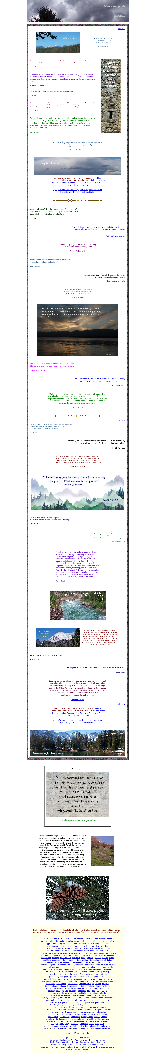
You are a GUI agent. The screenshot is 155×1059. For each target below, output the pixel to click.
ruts (57, 1014)
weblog (98, 178)
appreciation (51, 943)
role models (101, 1012)
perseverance (67, 1002)
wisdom (66, 1028)
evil (49, 967)
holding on (78, 979)
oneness (94, 998)
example (56, 967)
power (92, 1005)
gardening (105, 972)
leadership (107, 988)
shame (97, 1016)
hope (100, 979)
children (50, 950)
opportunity (50, 1000)
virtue (85, 1026)
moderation (70, 995)
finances (82, 969)
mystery (45, 998)
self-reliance (53, 1016)
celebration (72, 948)
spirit (91, 1019)
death (111, 957)
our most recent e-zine (50, 1047)
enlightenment (78, 965)
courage (55, 957)
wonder (82, 1028)
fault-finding (60, 969)
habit (88, 976)
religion (98, 1009)
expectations (74, 967)
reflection (71, 1009)
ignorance (90, 981)
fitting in (90, 969)
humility (45, 981)
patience (99, 1000)
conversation (109, 955)
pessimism (89, 1002)
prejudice (52, 1007)
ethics (44, 967)
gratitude (103, 974)
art (68, 943)
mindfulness (93, 993)
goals (76, 974)
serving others (87, 1016)
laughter (90, 988)
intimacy (62, 986)
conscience (78, 955)
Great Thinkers (67, 1047)
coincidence (78, 950)
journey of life (101, 986)
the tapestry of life (91, 1021)
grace (96, 974)
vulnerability (94, 1026)
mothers (86, 995)
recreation (62, 1009)
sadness (64, 1014)
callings (57, 948)
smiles (70, 1019)
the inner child (85, 983)
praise (99, 1005)
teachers (104, 1021)
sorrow (85, 1019)
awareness (104, 943)
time (62, 1024)
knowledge (72, 988)
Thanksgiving (64, 1040)
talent (80, 1021)
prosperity (94, 1007)
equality (104, 965)
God (82, 974)
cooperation (46, 957)
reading (53, 1009)
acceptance (88, 939)
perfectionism (55, 1002)
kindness (63, 988)
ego (110, 962)
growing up (74, 976)
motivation (95, 995)
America (83, 1040)
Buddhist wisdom (98, 1042)
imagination (108, 981)
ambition (69, 941)
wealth (46, 1028)
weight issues (56, 1028)
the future (83, 972)
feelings (74, 969)
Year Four (99, 182)
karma (55, 988)
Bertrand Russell (118, 385)
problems (76, 1007)
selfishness (75, 1016)
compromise (46, 955)
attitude (74, 943)
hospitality (108, 979)
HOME (46, 939)
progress (84, 1007)
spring (68, 1037)
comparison (54, 953)
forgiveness (107, 969)
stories (97, 1019)
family (110, 967)
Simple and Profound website (77, 185)
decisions (47, 960)
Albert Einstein (35, 67)
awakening (94, 943)
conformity (68, 955)
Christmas (54, 1040)
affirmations (71, 1049)
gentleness (62, 974)
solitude (77, 1019)
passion (83, 1000)
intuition (83, 986)
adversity (45, 941)
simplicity (50, 1019)
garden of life (94, 972)
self (89, 1014)
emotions (43, 965)
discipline (108, 960)
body (88, 946)
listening (72, 990)
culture (105, 957)
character (99, 948)
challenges (82, 948)
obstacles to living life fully (62, 1044)
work (89, 1028)
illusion (99, 981)
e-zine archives (80, 1044)
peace (106, 1000)
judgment (48, 988)
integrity (105, 983)
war (110, 1026)
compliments (111, 953)
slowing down (61, 1019)
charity (107, 948)
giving (70, 974)
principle (67, 1007)
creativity (76, 957)
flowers (98, 969)
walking (104, 1026)
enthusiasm (89, 965)
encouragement (63, 965)
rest (81, 1012)
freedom (50, 972)
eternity (112, 965)
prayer (105, 1005)
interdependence (51, 986)
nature (52, 998)
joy (110, 986)
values (62, 1026)
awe (49, 946)
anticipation (86, 941)
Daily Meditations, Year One (63, 182)
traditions (84, 1024)
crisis (83, 957)
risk (93, 1012)
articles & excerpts (106, 1047)
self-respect (64, 1016)
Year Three (89, 182)
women (74, 1028)
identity (66, 981)
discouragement (62, 962)
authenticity (84, 943)
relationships (88, 1009)
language (82, 988)
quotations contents (96, 1044)
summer (75, 1037)
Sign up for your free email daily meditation (77, 192)
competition (76, 953)
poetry (102, 1002)
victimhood (77, 1026)
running (51, 1014)
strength (105, 1019)
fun (76, 972)
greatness (53, 976)
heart (59, 979)
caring (63, 948)
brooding (104, 946)
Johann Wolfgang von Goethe (115, 281)
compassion (65, 953)
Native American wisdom (60, 1042)
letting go (60, 990)
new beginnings (78, 998)
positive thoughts (54, 1005)
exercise (64, 967)
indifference (61, 983)
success (65, 1021)
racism (46, 1009)
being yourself (72, 946)
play (97, 1002)
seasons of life (80, 1014)
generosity (52, 974)
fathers (50, 969)
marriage (52, 993)
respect (63, 1012)
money (79, 995)
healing (46, 979)
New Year (75, 1040)
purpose (103, 1007)
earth (95, 962)
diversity (74, 962)
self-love (95, 1014)
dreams (89, 962)
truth (102, 1024)
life (66, 990)
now (87, 998)
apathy (102, 941)
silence (104, 1016)
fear (68, 969)
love (93, 990)
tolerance (74, 1024)
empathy (52, 965)
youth (108, 1028)
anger (77, 941)
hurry (52, 981)
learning (51, 990)
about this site (83, 1049)
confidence (57, 955)
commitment (89, 950)
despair (72, 960)
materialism (62, 993)
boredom (95, 946)
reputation (107, 1009)
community (43, 953)
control (99, 955)
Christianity (67, 950)
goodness (88, 974)
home (86, 979)
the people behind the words (86, 1047)
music (104, 995)
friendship (59, 972)
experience (84, 967)
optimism (61, 1000)
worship (101, 1028)
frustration (69, 972)
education (103, 962)
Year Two (79, 182)
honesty (93, 979)
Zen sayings (100, 1040)
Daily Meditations (65, 939)
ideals (58, 981)
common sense (102, 950)
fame (105, 967)
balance (55, 946)
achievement (100, 939)
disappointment (96, 960)
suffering (73, 1021)
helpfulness (67, 979)
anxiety (94, 941)
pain (67, 1000)
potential (77, 1005)
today (67, 1024)
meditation (82, 993)
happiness (95, 976)
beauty (62, 946)
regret (79, 1009)
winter (86, 1037)
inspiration (96, 983)
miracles (103, 993)
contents (53, 939)
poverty (85, 1005)
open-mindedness (106, 998)
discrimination (49, 962)
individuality (72, 983)
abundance (78, 939)
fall (81, 1037)
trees (91, 1024)
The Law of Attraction (81, 1042)
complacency (99, 953)
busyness (48, 948)
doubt (81, 962)
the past (91, 1000)
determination (82, 960)
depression (56, 960)
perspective (79, 1002)
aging (62, 941)
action (109, 939)
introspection (72, 986)
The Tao (91, 1040)
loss (88, 990)
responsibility (72, 1012)
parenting (75, 1000)
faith (99, 967)
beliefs (82, 946)
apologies (110, 941)
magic (104, 990)
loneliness (82, 990)
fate (45, 969)
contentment (89, 955)
